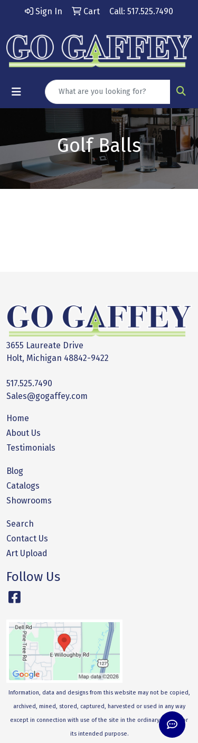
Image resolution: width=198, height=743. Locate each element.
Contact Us (27, 539)
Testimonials (30, 448)
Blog (14, 471)
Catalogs (23, 486)
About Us (23, 433)
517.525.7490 (29, 383)
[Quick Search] (108, 92)
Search (20, 524)
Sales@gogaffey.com (47, 396)
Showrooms (29, 501)
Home (17, 418)
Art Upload (27, 553)
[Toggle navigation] (16, 91)
